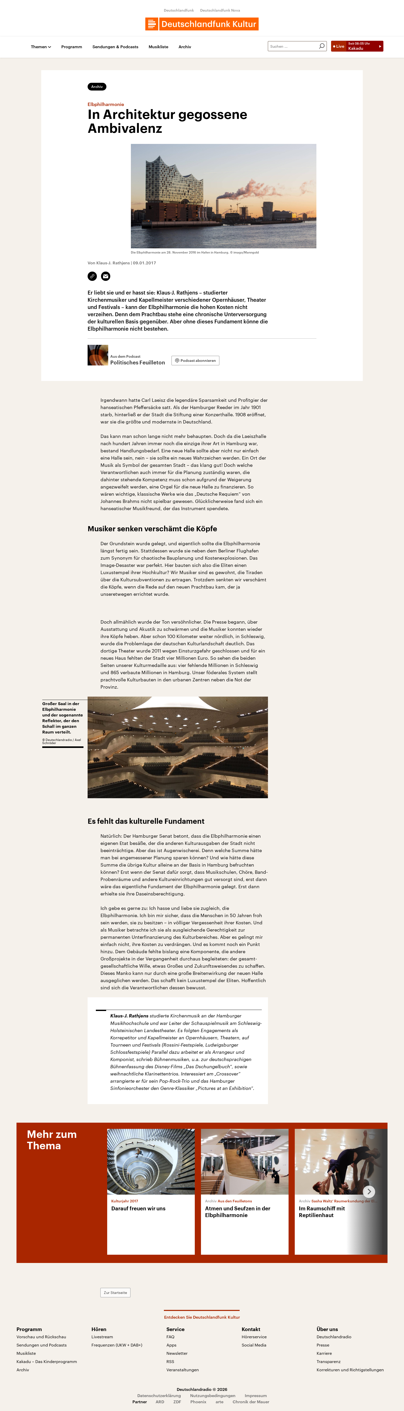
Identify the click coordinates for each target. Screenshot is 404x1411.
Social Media (254, 1344)
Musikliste (158, 47)
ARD (160, 1401)
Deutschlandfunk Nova (220, 10)
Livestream (102, 1336)
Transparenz (329, 1361)
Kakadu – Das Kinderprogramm (46, 1361)
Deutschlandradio (334, 1336)
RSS (170, 1361)
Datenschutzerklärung (159, 1395)
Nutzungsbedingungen (212, 1395)
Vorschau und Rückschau (41, 1336)
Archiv (185, 47)
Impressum (256, 1395)
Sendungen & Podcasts (115, 47)
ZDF (177, 1401)
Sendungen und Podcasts (41, 1344)
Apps (171, 1344)
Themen (39, 47)
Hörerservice (254, 1336)
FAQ (170, 1336)
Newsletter (177, 1353)
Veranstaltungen (182, 1369)
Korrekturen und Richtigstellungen (350, 1369)
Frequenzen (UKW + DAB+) (116, 1344)
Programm (71, 47)
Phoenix (198, 1401)
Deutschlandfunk (179, 10)
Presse (323, 1344)
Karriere (324, 1353)
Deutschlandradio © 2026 (202, 1389)
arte (219, 1401)
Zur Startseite (115, 1292)
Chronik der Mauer (251, 1401)
